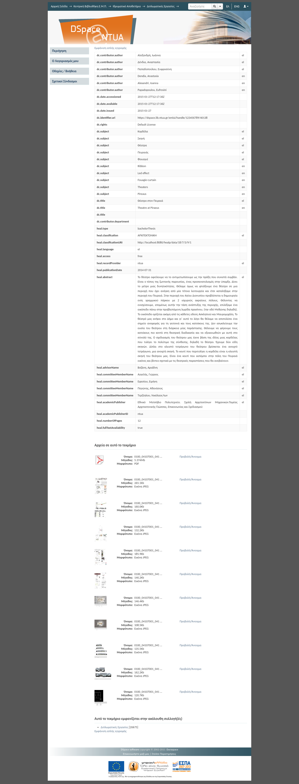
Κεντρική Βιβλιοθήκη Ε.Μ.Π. (90, 6)
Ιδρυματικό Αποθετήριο (127, 6)
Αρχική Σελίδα (59, 6)
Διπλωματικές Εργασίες (160, 6)
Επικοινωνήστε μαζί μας (136, 753)
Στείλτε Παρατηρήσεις (164, 753)
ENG (236, 6)
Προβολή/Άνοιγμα (190, 456)
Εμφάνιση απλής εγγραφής (110, 48)
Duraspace (172, 749)
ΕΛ (227, 6)
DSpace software (130, 749)
